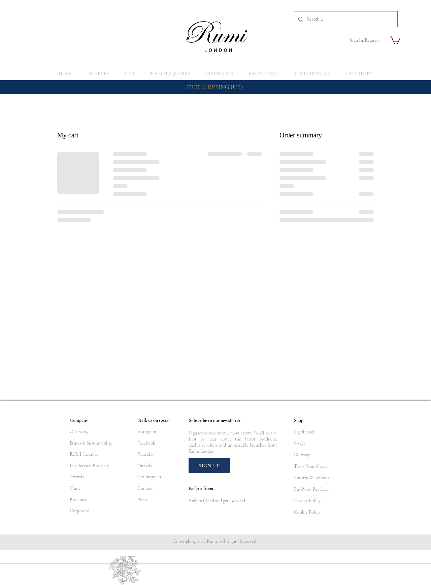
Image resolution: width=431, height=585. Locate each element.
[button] (395, 40)
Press (142, 499)
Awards (77, 477)
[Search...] (345, 19)
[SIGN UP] (209, 465)
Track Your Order (310, 466)
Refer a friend (201, 500)
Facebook (146, 443)
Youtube (145, 454)
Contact (145, 488)
